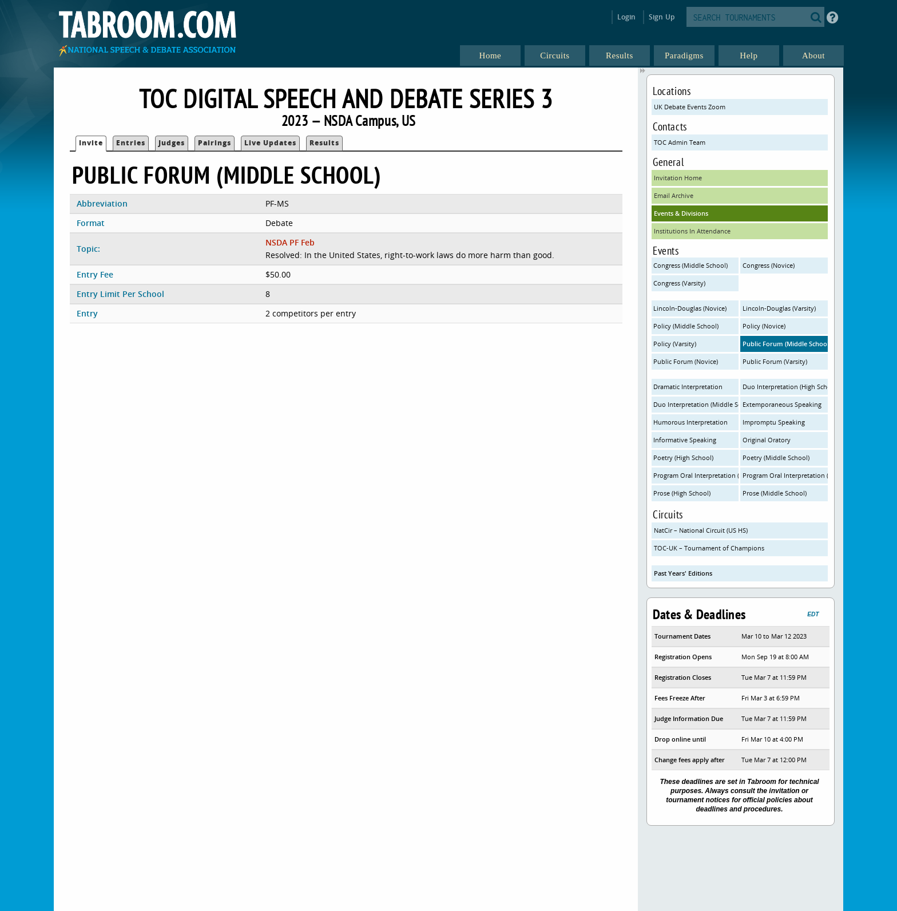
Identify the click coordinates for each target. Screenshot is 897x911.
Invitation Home (678, 177)
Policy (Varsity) (674, 343)
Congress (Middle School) (690, 265)
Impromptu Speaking (774, 422)
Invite (91, 143)
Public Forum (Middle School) (785, 343)
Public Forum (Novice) (685, 361)
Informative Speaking (684, 439)
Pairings (214, 143)
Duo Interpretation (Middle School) (696, 404)
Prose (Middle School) (775, 493)
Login (626, 17)
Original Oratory (767, 439)
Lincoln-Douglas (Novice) (690, 308)
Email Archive (673, 195)
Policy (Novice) (764, 326)
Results (324, 143)
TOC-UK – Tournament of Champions (709, 548)
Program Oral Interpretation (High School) (696, 475)
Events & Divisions (681, 213)
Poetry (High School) (683, 457)
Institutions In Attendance (692, 231)
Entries (130, 143)
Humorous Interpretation (690, 422)
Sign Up (661, 17)
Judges (171, 143)
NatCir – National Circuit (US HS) (701, 530)
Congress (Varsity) (679, 283)
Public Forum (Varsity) (775, 361)
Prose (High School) (682, 493)
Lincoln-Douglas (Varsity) (779, 308)
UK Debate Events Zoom (689, 106)
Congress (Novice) (769, 265)
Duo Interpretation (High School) (785, 386)
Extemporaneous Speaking (782, 404)
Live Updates (270, 143)
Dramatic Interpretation (688, 386)
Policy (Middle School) (686, 326)
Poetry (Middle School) (776, 457)
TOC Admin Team (679, 142)
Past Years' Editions (683, 573)
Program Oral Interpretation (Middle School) (785, 475)
